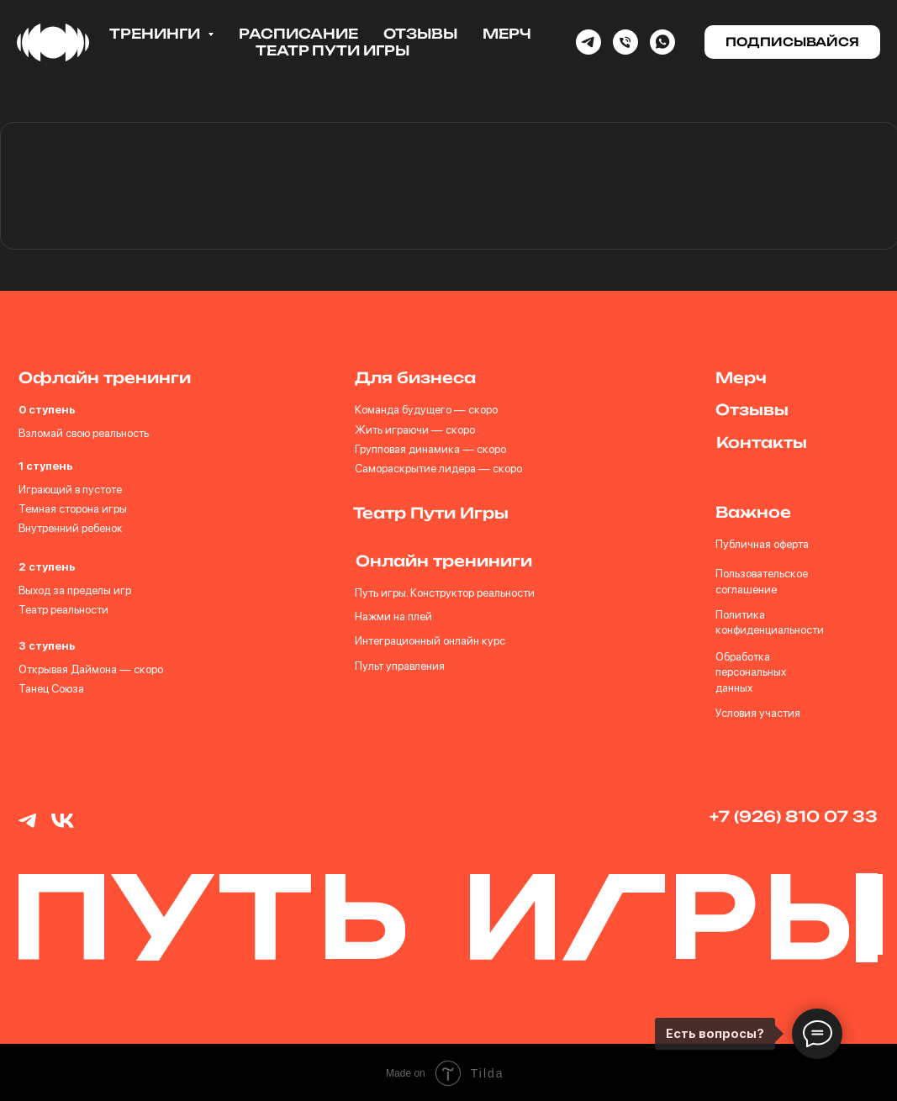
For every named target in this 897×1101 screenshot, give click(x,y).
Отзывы (420, 33)
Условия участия (756, 712)
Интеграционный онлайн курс (429, 639)
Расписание (298, 33)
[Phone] (625, 42)
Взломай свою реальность (83, 433)
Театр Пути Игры (332, 50)
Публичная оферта (760, 543)
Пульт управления (399, 665)
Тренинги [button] (156, 33)
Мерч (507, 33)
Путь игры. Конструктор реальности (444, 591)
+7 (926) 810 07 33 (792, 815)
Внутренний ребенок (70, 528)
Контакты (760, 442)
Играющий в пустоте (70, 488)
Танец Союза (50, 688)
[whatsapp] (662, 42)
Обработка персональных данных (749, 671)
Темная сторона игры (72, 508)
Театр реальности (63, 608)
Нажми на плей (392, 615)
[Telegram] (588, 42)
